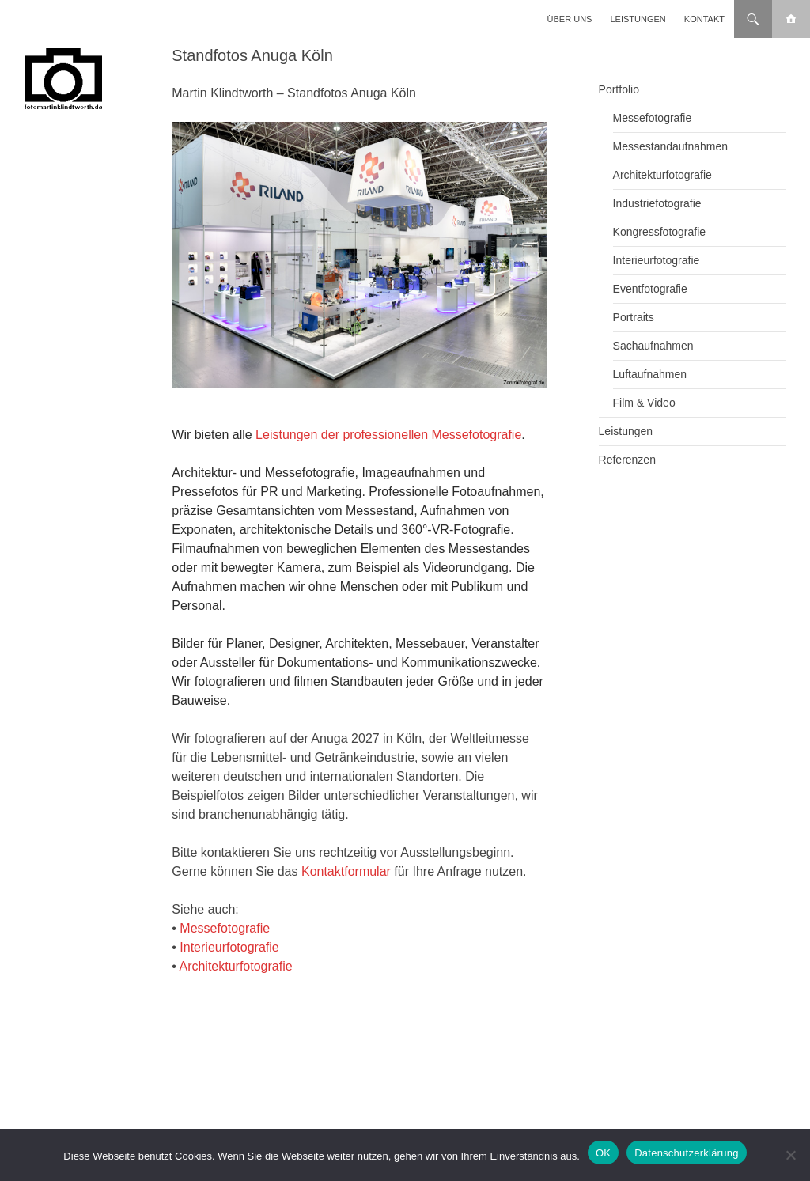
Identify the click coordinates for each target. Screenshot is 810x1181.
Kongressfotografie (659, 231)
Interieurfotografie (229, 947)
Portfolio (619, 89)
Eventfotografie (650, 288)
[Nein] (790, 1155)
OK (603, 1153)
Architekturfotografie (235, 966)
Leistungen (638, 19)
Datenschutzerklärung (686, 1153)
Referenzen (627, 459)
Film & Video (644, 402)
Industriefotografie (657, 203)
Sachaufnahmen (653, 345)
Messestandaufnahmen (671, 146)
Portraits (633, 317)
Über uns (569, 19)
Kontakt (704, 19)
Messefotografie (225, 928)
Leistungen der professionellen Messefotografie (388, 434)
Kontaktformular (346, 871)
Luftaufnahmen (650, 374)
